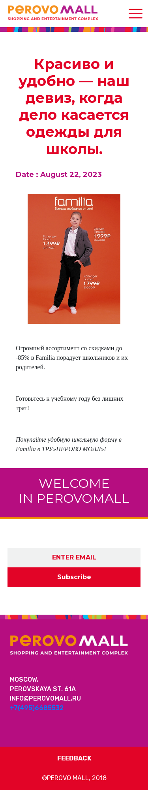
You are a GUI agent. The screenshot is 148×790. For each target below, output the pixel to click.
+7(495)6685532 (37, 708)
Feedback (74, 758)
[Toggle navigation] (135, 14)
